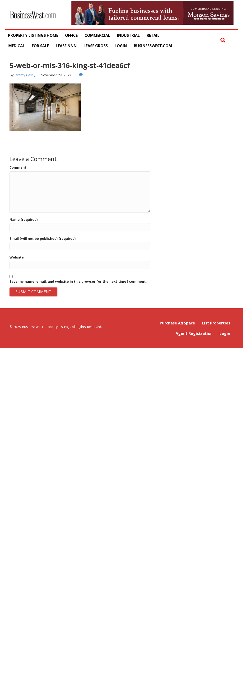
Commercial (97, 35)
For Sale (40, 45)
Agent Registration (194, 333)
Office (71, 35)
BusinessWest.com (153, 45)
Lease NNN (66, 45)
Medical (16, 45)
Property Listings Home (33, 35)
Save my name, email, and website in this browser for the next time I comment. (78, 281)
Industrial (128, 35)
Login (121, 45)
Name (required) (23, 219)
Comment (17, 167)
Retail (153, 35)
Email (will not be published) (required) (42, 238)
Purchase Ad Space (177, 323)
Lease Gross (96, 45)
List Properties (216, 323)
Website (16, 257)
